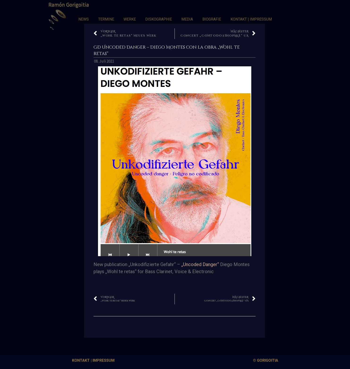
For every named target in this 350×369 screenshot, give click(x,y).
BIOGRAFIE (211, 19)
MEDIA (187, 19)
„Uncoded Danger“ (200, 264)
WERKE (130, 19)
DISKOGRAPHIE (158, 19)
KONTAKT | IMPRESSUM (251, 19)
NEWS (83, 19)
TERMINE (106, 19)
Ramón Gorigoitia (68, 4)
